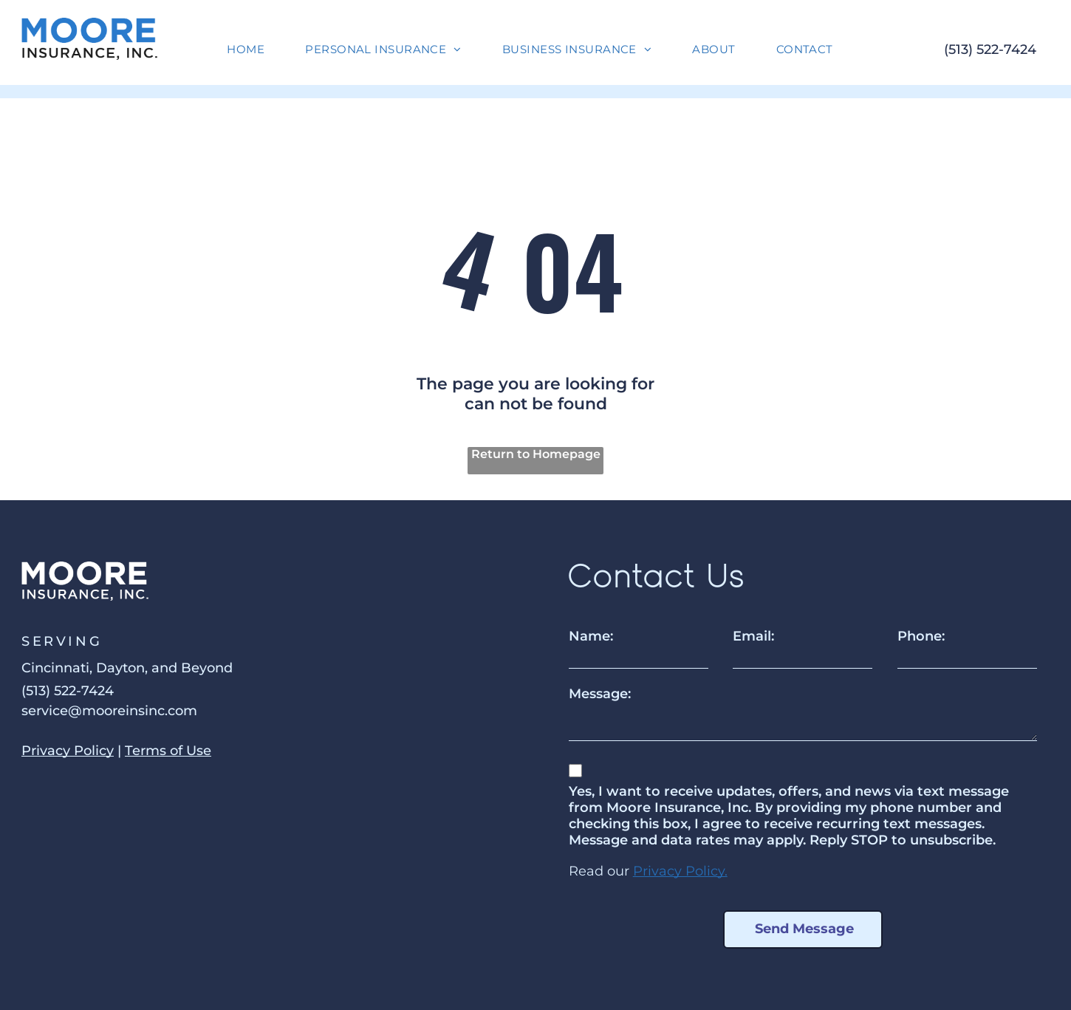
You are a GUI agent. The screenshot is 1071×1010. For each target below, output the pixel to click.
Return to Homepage (535, 454)
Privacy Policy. (680, 871)
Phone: (921, 636)
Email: (753, 636)
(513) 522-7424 (990, 49)
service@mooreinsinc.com (109, 711)
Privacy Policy (67, 751)
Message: (600, 694)
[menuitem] (251, 49)
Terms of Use (168, 751)
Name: (591, 636)
